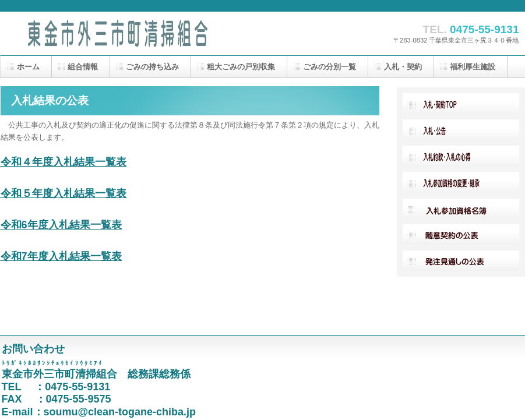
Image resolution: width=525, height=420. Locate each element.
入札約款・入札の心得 (461, 156)
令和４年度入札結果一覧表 (63, 162)
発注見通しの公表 (461, 260)
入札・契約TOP (461, 103)
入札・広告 (461, 129)
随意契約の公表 (461, 234)
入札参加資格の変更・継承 (461, 182)
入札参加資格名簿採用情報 (461, 208)
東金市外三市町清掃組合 (117, 33)
